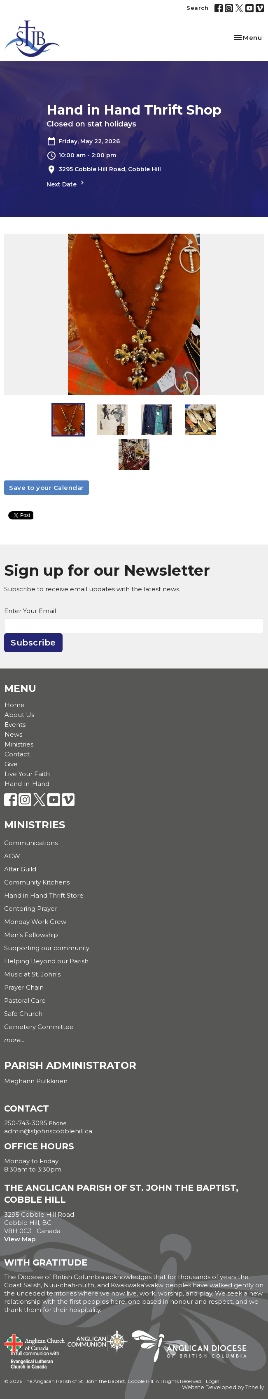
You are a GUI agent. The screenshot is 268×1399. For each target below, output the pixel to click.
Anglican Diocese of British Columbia (193, 1347)
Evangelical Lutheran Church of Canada (32, 1360)
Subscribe (33, 643)
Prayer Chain (24, 987)
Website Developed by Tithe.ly (223, 1387)
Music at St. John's (32, 974)
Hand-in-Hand (27, 784)
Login (212, 1381)
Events (15, 724)
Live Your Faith (27, 774)
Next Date (66, 183)
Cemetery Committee (39, 1027)
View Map (19, 1239)
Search (197, 8)
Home (15, 705)
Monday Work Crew (35, 922)
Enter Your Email (30, 611)
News (13, 734)
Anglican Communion (97, 1341)
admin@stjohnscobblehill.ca (48, 1131)
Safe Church (23, 1014)
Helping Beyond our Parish (46, 961)
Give (11, 764)
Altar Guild (20, 869)
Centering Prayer (30, 908)
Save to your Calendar (46, 488)
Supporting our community (46, 948)
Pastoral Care (25, 1000)
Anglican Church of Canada (34, 1342)
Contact (17, 754)
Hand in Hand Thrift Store (44, 895)
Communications (31, 843)
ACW (12, 856)
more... (14, 1040)
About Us (19, 715)
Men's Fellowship (31, 935)
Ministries (19, 744)
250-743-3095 (25, 1123)
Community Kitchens (37, 882)
